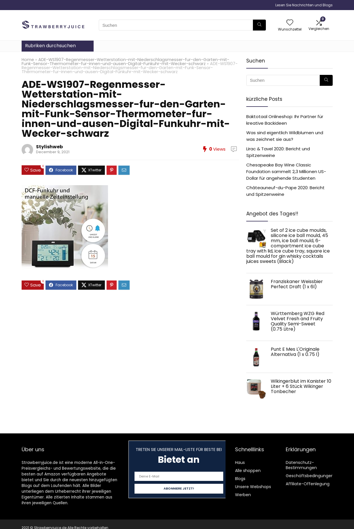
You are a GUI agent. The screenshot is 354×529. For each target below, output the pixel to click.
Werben (243, 495)
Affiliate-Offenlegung (308, 484)
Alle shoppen (248, 470)
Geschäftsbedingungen (310, 476)
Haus (240, 462)
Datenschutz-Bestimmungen (301, 465)
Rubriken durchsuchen (50, 45)
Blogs (240, 478)
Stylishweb (49, 146)
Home (28, 59)
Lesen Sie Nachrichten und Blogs (304, 5)
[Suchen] (259, 25)
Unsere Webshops (253, 487)
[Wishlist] (289, 23)
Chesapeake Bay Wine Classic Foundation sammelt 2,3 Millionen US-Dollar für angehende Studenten (286, 171)
